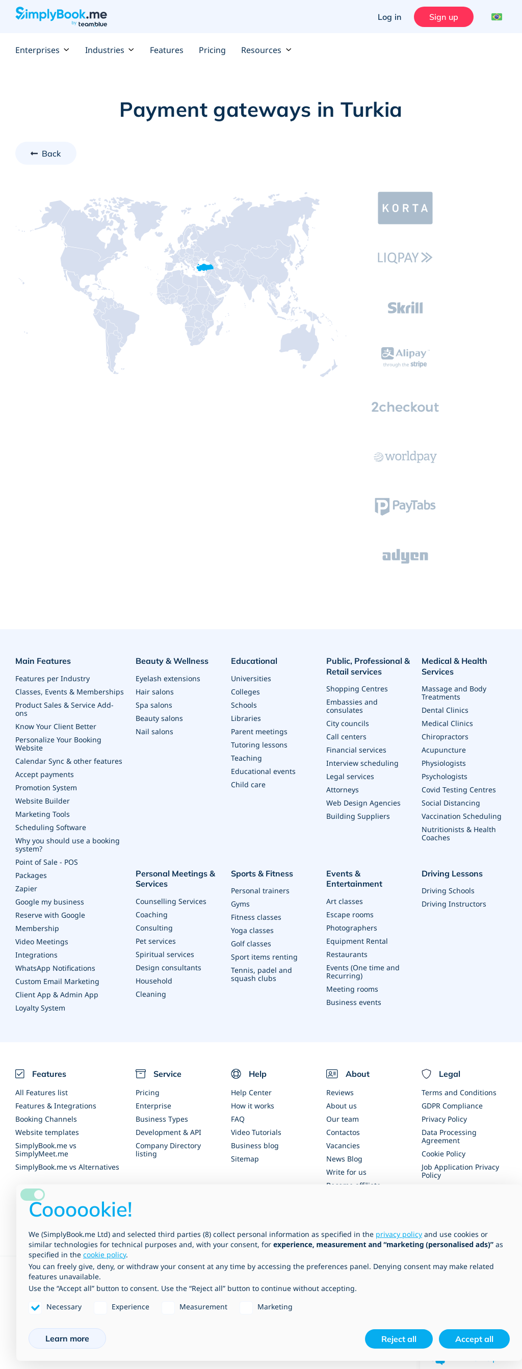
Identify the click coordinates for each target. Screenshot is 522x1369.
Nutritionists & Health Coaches (459, 833)
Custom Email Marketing (57, 981)
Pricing (212, 50)
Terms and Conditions (459, 1092)
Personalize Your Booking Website (58, 744)
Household (154, 981)
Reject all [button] (398, 1339)
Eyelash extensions (168, 678)
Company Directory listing (168, 1149)
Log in (389, 17)
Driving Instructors (454, 904)
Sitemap (245, 1159)
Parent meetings (259, 731)
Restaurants (347, 954)
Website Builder (42, 801)
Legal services (350, 776)
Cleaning (151, 994)
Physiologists (444, 763)
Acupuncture (444, 750)
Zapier (26, 888)
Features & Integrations (55, 1105)
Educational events (263, 771)
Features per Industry (52, 678)
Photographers (351, 928)
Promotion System (46, 787)
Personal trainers (260, 890)
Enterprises (42, 50)
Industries (110, 50)
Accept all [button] (474, 1339)
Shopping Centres (357, 688)
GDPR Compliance (452, 1105)
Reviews (340, 1092)
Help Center (251, 1092)
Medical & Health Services (454, 666)
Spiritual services (165, 954)
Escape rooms (350, 914)
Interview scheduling (362, 763)
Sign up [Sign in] (443, 17)
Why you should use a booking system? (67, 845)
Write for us (346, 1172)
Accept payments (44, 774)
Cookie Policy (443, 1153)
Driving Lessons (452, 873)
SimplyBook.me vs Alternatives (67, 1167)
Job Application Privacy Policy (460, 1171)
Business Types (162, 1119)
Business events (353, 1002)
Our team (342, 1119)
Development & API (168, 1132)
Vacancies (343, 1145)
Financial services (356, 750)
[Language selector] (495, 17)
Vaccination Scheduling (462, 816)
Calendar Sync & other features (68, 761)
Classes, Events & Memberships (69, 691)
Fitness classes (256, 917)
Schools (244, 705)
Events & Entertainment (354, 878)
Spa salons (154, 705)
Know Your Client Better (55, 726)
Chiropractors (445, 736)
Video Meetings (41, 941)
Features (167, 50)
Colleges (245, 691)
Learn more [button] (67, 1338)
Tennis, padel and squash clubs (261, 974)
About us (341, 1105)
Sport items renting (264, 957)
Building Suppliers (358, 816)
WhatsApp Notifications (55, 968)
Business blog (255, 1145)
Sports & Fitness (262, 873)
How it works (252, 1105)
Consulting (154, 928)
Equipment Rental (357, 941)
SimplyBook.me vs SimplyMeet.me (45, 1149)
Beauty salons (159, 718)
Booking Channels (46, 1119)
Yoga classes (252, 930)
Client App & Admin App (56, 994)
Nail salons (154, 731)
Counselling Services (171, 901)
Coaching (152, 914)
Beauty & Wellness (172, 661)
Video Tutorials (256, 1132)
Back (51, 153)
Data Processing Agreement (449, 1136)
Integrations (36, 955)
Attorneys (342, 789)
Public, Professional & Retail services (368, 666)
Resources (266, 50)
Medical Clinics (447, 723)
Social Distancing (451, 803)
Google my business (49, 902)
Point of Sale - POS (46, 862)
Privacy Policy (444, 1119)
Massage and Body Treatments (454, 693)
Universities (251, 678)
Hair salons (155, 691)
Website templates (47, 1132)
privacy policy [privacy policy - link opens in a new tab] (399, 1234)
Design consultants (168, 967)
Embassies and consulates (352, 706)
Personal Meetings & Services (175, 878)
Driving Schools (448, 890)
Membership (37, 928)
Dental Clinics (445, 710)
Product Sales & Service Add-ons (64, 709)
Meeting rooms (352, 989)
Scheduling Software (50, 827)
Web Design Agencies (363, 803)
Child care (248, 784)
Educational (254, 661)
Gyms (240, 904)
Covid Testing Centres (459, 789)
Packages (31, 875)
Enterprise (153, 1105)
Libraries (246, 718)
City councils (347, 723)
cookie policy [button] (104, 1254)
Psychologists (444, 776)
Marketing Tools (42, 814)
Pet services (156, 941)
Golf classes (251, 943)
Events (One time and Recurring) (363, 971)
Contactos (343, 1132)
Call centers (346, 736)
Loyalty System (40, 1008)
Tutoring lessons (259, 745)
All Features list (41, 1092)
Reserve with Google (50, 915)
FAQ (238, 1119)
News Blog (344, 1159)
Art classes (344, 901)
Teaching (246, 758)
